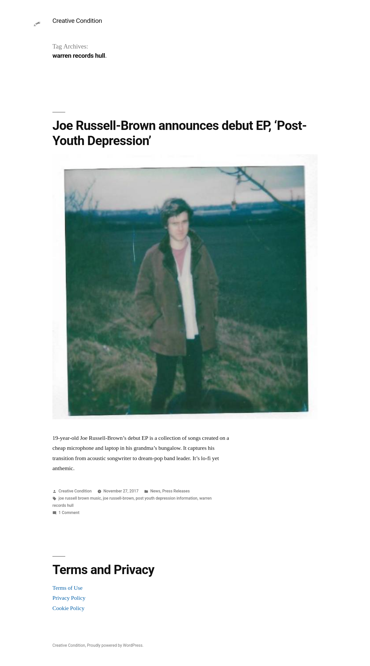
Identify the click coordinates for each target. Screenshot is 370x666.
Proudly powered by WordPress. (115, 645)
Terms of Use (67, 588)
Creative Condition (77, 20)
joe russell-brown (118, 498)
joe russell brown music (80, 498)
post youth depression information (166, 498)
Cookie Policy (68, 608)
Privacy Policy (68, 598)
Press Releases (176, 491)
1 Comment (69, 512)
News (155, 491)
